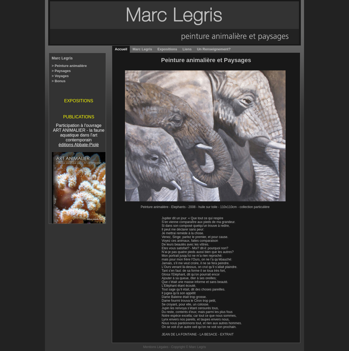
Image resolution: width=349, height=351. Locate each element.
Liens (187, 49)
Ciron (198, 301)
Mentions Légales (155, 347)
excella (187, 316)
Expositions (167, 49)
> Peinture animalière (69, 66)
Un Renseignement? (214, 49)
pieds (207, 222)
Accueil (121, 49)
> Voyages (60, 76)
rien (205, 256)
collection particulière (255, 207)
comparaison (209, 241)
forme (195, 271)
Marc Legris (142, 49)
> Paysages (61, 71)
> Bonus (59, 81)
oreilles (210, 278)
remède (182, 233)
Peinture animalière (154, 207)
